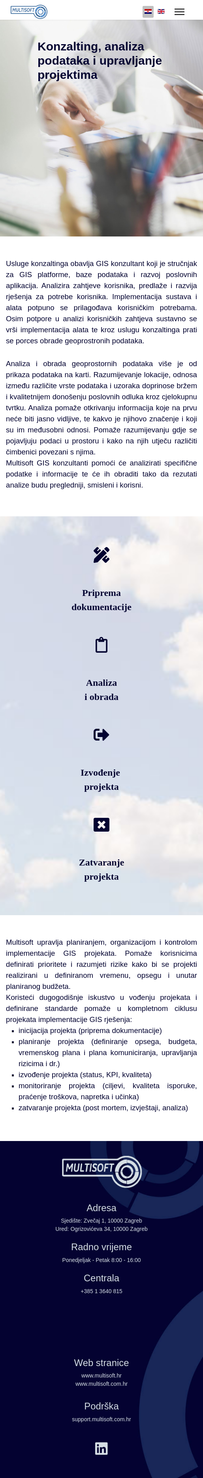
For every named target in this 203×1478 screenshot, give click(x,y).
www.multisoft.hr (101, 1375)
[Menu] (179, 12)
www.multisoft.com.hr (101, 1384)
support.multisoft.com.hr (101, 1419)
